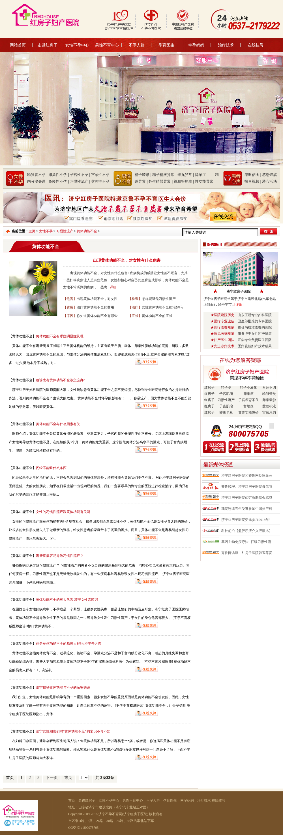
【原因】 (70, 316)
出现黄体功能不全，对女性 (97, 299)
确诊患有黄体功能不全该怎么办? (60, 380)
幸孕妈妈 (196, 45)
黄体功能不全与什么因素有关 (58, 424)
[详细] (238, 304)
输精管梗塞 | (184, 181)
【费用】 (70, 307)
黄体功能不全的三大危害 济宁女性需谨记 (67, 600)
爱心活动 (269, 181)
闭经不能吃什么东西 (51, 468)
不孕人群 (137, 45)
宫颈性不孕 (100, 174)
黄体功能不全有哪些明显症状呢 (59, 336)
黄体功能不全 (87, 231)
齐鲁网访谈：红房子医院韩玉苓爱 (246, 553)
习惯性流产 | (80, 181)
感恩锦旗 (269, 174)
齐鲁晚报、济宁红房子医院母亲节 (246, 487)
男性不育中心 (107, 45)
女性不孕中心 (77, 45)
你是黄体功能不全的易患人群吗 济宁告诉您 (68, 644)
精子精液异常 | (164, 174)
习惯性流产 (64, 231)
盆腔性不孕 (100, 181)
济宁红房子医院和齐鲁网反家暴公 (246, 476)
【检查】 (135, 299)
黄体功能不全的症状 (157, 316)
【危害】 (70, 299)
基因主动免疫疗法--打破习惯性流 (246, 542)
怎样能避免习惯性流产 (159, 299)
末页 (68, 778)
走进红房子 (47, 45)
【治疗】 (135, 307)
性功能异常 (204, 181)
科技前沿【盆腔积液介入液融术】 (246, 531)
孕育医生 (166, 45)
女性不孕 (46, 231)
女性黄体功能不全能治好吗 (162, 307)
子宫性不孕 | (80, 174)
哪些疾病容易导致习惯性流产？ (59, 556)
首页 (71, 800)
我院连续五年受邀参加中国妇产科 (246, 509)
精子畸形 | (143, 174)
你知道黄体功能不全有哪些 (97, 316)
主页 (32, 231)
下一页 (52, 778)
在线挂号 (255, 45)
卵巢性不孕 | (58, 174)
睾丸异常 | (185, 174)
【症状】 (135, 316)
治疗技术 (226, 45)
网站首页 (18, 45)
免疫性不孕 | (58, 181)
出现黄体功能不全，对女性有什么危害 (126, 260)
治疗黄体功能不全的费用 (95, 307)
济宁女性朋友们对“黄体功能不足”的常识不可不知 (73, 731)
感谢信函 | (253, 174)
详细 (113, 287)
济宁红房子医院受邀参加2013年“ (245, 520)
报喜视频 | (253, 181)
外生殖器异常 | (161, 181)
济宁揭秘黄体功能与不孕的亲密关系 (63, 687)
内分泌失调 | (37, 181)
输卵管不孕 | (37, 174)
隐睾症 (204, 174)
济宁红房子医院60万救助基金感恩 (246, 498)
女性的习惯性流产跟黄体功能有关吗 (63, 512)
